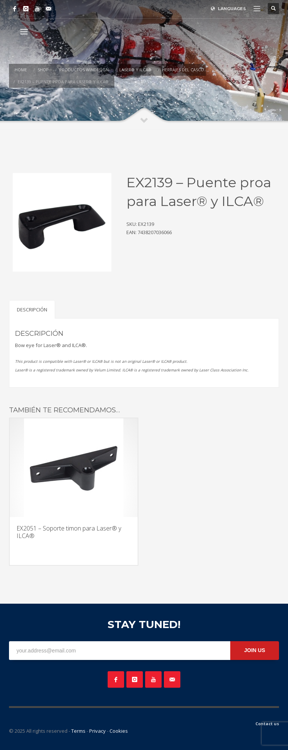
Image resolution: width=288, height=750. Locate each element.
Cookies (119, 730)
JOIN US (254, 650)
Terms (78, 730)
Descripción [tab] (32, 309)
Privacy (97, 730)
